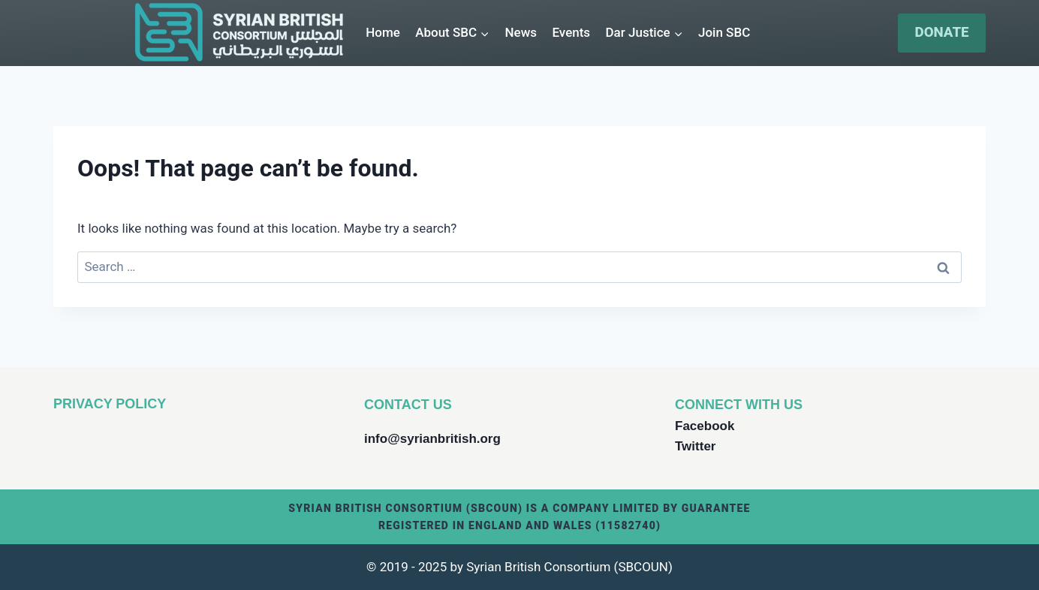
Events (571, 32)
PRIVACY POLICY (109, 403)
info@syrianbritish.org (432, 439)
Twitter (695, 446)
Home (383, 32)
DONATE (942, 32)
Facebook (704, 426)
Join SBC (724, 32)
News (521, 32)
